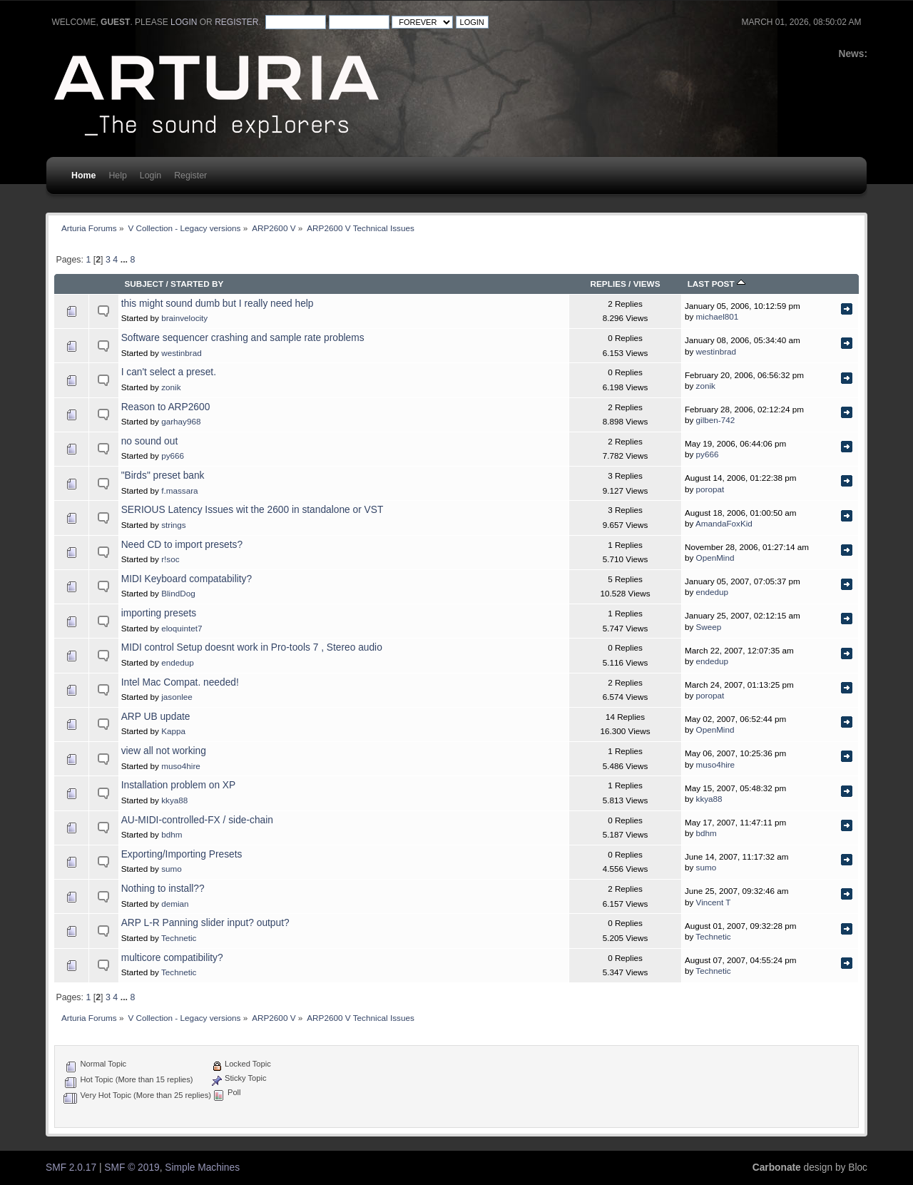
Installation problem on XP (178, 785)
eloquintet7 (181, 628)
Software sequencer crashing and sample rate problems (242, 337)
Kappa (173, 731)
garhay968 (180, 421)
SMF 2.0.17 (71, 1167)
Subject (143, 283)
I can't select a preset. (168, 372)
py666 (172, 455)
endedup (712, 591)
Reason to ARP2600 (165, 407)
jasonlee (177, 696)
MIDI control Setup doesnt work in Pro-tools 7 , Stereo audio (251, 647)
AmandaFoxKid (724, 523)
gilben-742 (715, 419)
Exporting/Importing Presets (182, 854)
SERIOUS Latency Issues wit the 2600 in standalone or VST (252, 509)
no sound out (149, 441)
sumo (171, 868)
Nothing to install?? (163, 888)
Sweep (709, 626)
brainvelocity (184, 317)
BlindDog (178, 593)
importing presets (158, 613)
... (126, 260)
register (236, 22)
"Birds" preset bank (163, 475)
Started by (196, 283)
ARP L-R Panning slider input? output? (205, 922)
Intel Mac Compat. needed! (180, 682)
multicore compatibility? (172, 957)
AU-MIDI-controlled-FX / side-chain (197, 820)
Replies (608, 283)
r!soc (170, 559)
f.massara (179, 490)
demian (174, 903)
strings (173, 524)
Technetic (178, 937)
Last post (716, 283)
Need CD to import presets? (182, 544)
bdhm (171, 834)
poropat (710, 489)
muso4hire (180, 765)
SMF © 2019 (131, 1167)
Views (646, 283)
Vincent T (713, 902)
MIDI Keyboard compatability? (186, 579)
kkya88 (174, 800)
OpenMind (715, 557)
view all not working (163, 751)
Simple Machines (202, 1167)
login (183, 22)
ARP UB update (155, 716)
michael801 (717, 316)
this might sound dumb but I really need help (217, 303)
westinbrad (181, 352)
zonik (170, 387)
